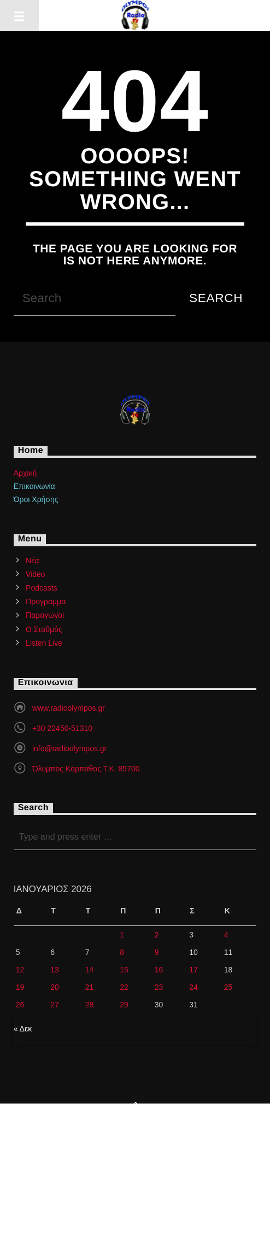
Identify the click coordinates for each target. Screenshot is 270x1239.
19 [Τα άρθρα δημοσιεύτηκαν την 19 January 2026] (20, 987)
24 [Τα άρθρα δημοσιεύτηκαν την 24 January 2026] (193, 987)
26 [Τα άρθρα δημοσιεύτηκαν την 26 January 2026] (20, 1004)
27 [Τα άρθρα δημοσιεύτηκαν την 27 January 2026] (54, 1004)
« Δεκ (23, 1028)
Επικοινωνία (34, 486)
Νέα (32, 560)
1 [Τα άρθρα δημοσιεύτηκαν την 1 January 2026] (122, 934)
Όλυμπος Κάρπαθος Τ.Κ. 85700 (86, 768)
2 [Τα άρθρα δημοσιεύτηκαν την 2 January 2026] (157, 934)
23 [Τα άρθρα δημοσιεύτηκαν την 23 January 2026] (159, 987)
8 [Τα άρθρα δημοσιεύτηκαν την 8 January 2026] (122, 952)
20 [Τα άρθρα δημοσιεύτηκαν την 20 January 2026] (54, 987)
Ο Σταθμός (44, 629)
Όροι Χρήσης (36, 499)
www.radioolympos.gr (68, 708)
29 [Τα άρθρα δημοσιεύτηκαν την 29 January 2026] (124, 1004)
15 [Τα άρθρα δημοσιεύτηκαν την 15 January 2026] (124, 969)
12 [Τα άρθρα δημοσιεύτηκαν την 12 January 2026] (20, 969)
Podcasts (41, 587)
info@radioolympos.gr (69, 748)
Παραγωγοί (45, 615)
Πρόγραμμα (46, 601)
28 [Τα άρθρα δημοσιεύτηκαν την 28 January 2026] (89, 1004)
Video (35, 574)
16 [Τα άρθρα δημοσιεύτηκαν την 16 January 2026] (159, 969)
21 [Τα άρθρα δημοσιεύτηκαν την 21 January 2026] (89, 987)
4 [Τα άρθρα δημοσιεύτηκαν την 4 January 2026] (226, 934)
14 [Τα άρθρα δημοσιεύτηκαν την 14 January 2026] (89, 969)
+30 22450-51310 (62, 728)
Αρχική (25, 473)
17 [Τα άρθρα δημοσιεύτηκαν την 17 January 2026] (193, 969)
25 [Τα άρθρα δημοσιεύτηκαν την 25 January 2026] (228, 987)
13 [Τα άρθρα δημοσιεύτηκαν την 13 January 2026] (54, 969)
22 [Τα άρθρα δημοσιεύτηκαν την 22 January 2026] (124, 987)
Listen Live (44, 643)
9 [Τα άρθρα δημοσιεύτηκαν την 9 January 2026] (157, 952)
